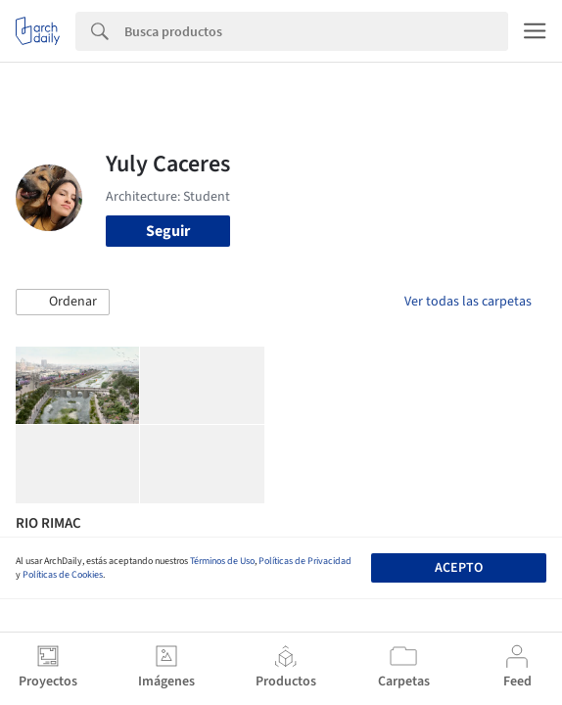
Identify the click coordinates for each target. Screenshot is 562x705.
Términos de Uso (222, 561)
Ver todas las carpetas (468, 301)
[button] (63, 302)
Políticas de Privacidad (304, 561)
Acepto (459, 568)
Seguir (168, 231)
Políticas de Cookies (63, 575)
